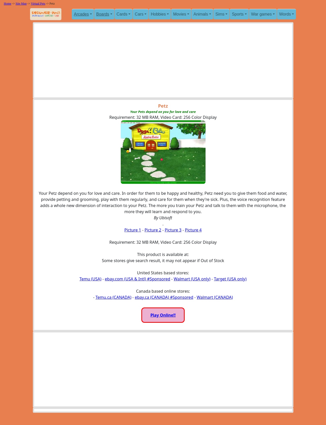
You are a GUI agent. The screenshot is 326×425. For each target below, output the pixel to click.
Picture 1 (132, 230)
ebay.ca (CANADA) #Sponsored (164, 297)
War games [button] (261, 14)
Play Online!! (162, 315)
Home (7, 3)
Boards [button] (102, 14)
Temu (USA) (90, 279)
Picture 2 (152, 230)
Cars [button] (139, 14)
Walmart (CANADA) (215, 297)
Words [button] (285, 14)
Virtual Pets (38, 3)
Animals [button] (201, 14)
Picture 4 (193, 230)
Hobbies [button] (158, 14)
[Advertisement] (163, 61)
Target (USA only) (230, 279)
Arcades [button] (81, 14)
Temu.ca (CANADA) (113, 297)
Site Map (21, 3)
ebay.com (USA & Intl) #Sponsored (137, 279)
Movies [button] (179, 14)
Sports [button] (237, 14)
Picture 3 (173, 230)
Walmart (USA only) (192, 279)
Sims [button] (220, 14)
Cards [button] (122, 14)
